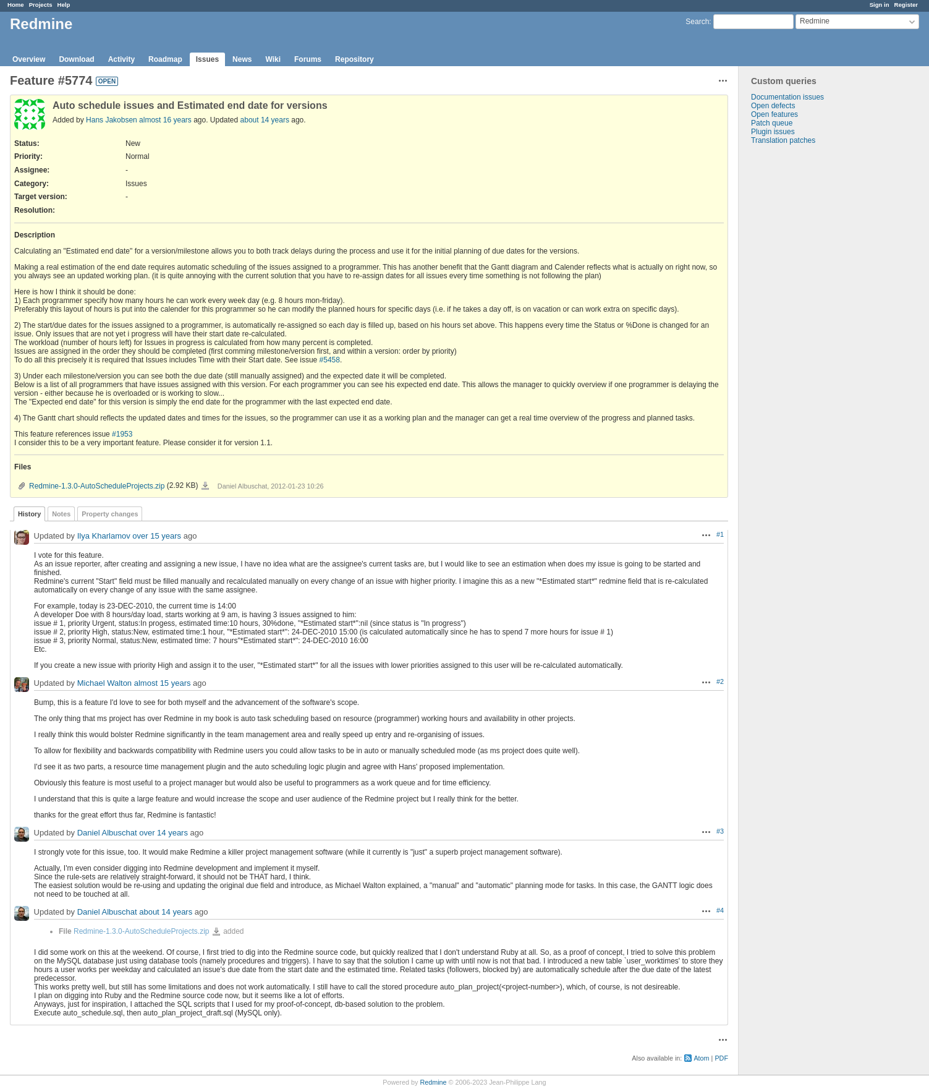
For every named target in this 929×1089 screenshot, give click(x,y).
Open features (774, 114)
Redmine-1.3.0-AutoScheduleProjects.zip (96, 486)
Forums (307, 59)
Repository (354, 59)
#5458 (330, 360)
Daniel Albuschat (107, 832)
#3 (720, 831)
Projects (41, 4)
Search (697, 21)
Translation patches (783, 140)
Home (15, 4)
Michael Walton (104, 683)
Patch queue (771, 123)
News (242, 59)
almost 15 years (162, 683)
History (29, 514)
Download (76, 59)
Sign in (879, 4)
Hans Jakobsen (111, 120)
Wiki (273, 59)
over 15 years (156, 535)
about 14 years (264, 120)
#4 (720, 910)
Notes (61, 514)
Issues (207, 59)
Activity (121, 59)
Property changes (110, 514)
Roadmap (165, 59)
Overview (28, 59)
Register (906, 4)
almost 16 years (165, 120)
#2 (720, 681)
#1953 (122, 434)
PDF (721, 1058)
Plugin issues (773, 131)
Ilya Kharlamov (103, 535)
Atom (701, 1058)
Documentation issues (787, 97)
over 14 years (163, 832)
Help (63, 4)
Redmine (433, 1082)
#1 (720, 534)
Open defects (773, 105)
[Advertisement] (800, 338)
